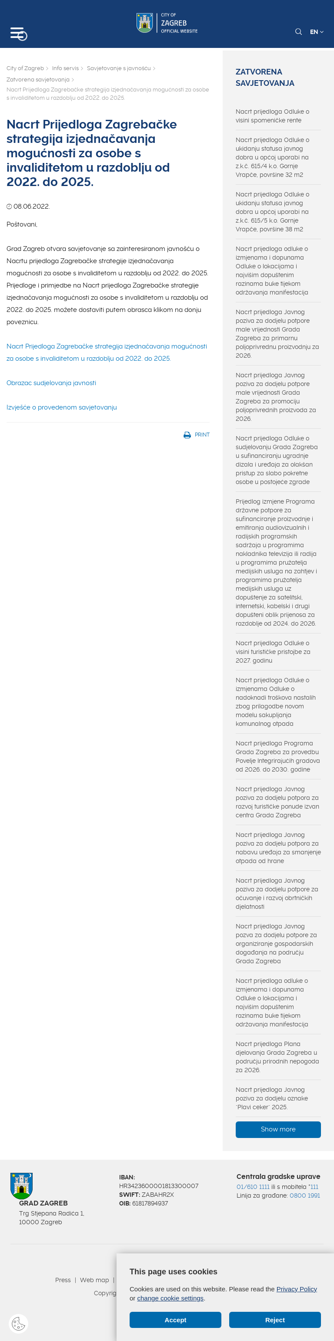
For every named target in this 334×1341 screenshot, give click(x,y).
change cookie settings (170, 1298)
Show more (278, 1129)
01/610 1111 (253, 1186)
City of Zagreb (25, 68)
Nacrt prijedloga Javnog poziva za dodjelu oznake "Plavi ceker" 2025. (272, 1098)
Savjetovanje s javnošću (119, 68)
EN (317, 31)
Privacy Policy (297, 1289)
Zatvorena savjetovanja (38, 79)
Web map (94, 1280)
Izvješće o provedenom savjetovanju (62, 407)
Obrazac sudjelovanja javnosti (51, 383)
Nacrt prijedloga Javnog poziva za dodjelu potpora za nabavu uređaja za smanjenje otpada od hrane (278, 847)
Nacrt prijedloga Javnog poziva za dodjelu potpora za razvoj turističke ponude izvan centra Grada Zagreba (277, 802)
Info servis (65, 68)
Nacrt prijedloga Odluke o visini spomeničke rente (272, 116)
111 (314, 1186)
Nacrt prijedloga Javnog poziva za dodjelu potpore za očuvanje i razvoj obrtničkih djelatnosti (277, 893)
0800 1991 (305, 1195)
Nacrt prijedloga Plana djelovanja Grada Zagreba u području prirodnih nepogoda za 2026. (277, 1056)
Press (63, 1280)
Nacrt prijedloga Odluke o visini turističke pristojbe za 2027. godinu (273, 652)
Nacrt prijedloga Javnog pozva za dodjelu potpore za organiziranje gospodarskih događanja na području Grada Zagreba (276, 944)
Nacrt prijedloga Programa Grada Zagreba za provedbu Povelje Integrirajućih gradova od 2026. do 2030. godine (278, 756)
